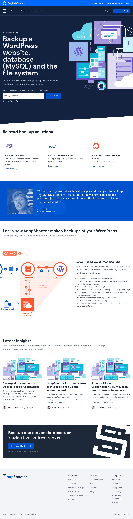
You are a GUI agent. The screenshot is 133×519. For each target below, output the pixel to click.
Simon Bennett (14, 408)
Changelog (116, 491)
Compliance (117, 487)
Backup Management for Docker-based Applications (21, 385)
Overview (72, 479)
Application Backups (77, 495)
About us (116, 479)
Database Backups (76, 487)
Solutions (24, 11)
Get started (121, 11)
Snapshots (72, 483)
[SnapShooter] (13, 3)
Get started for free (21, 446)
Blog (92, 491)
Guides (93, 487)
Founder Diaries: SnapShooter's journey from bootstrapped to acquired (110, 387)
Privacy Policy (15, 101)
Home (13, 11)
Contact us (116, 483)
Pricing (49, 11)
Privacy (115, 502)
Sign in (108, 11)
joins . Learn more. (111, 3)
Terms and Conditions (116, 497)
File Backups (73, 491)
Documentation (96, 479)
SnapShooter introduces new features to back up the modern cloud (66, 387)
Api (91, 483)
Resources (37, 11)
